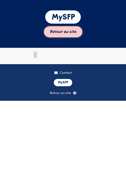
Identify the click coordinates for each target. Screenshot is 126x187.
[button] (35, 54)
